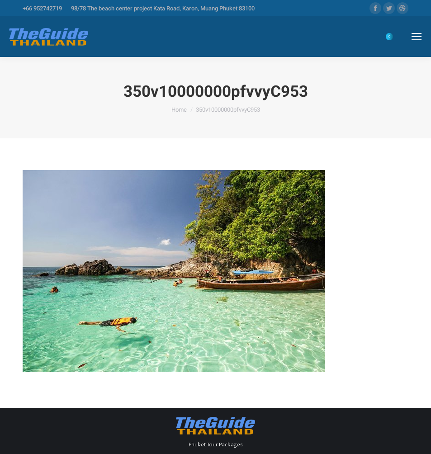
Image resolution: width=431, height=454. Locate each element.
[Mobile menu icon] (416, 36)
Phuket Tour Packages (215, 444)
